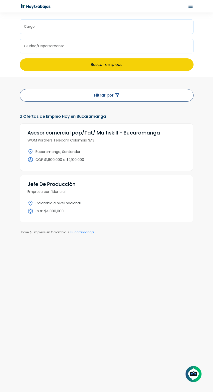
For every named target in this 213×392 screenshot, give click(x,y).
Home (24, 232)
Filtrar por (106, 95)
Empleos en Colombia (49, 232)
